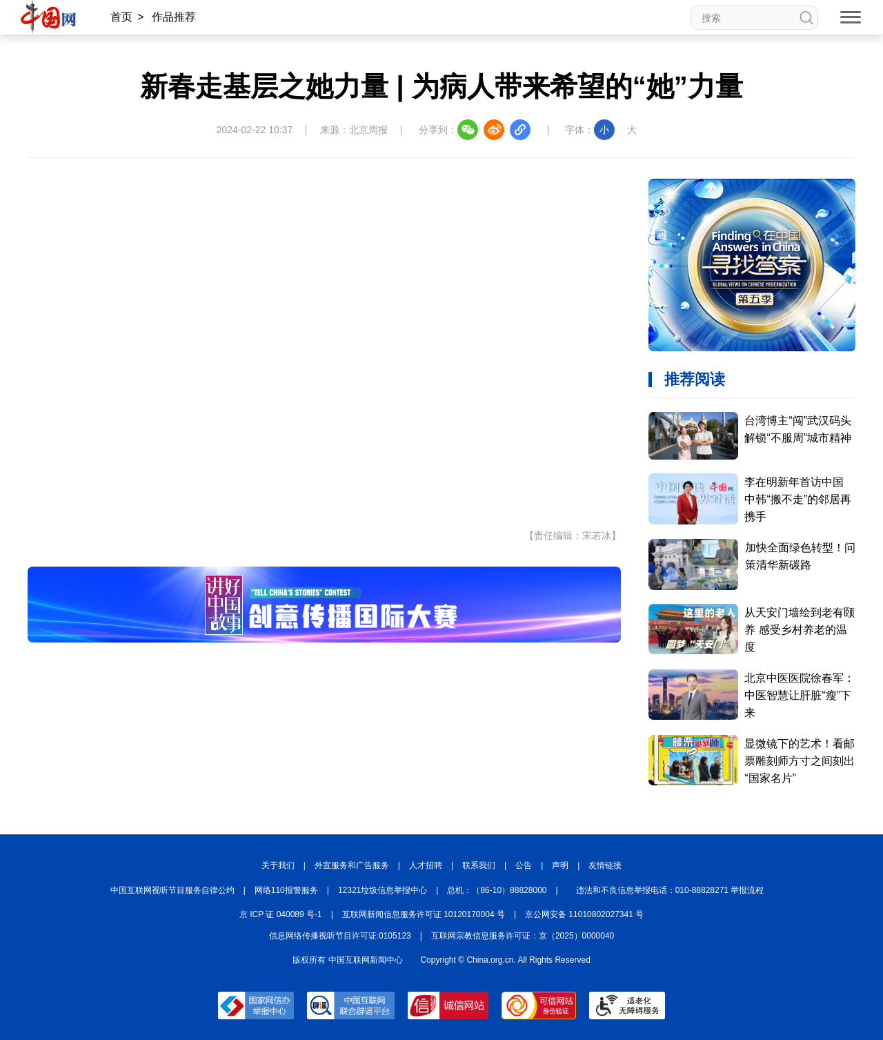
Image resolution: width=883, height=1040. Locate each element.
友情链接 (605, 865)
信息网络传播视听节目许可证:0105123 (340, 936)
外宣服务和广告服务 (352, 865)
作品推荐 (174, 17)
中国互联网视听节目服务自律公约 (172, 890)
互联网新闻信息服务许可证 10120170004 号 (423, 914)
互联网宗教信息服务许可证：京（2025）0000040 (522, 936)
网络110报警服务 (286, 890)
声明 (560, 865)
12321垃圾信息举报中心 (382, 890)
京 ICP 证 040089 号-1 (280, 914)
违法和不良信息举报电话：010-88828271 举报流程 (670, 890)
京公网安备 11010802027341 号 (584, 914)
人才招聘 (425, 865)
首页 (121, 17)
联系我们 (478, 865)
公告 (523, 865)
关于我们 (278, 865)
